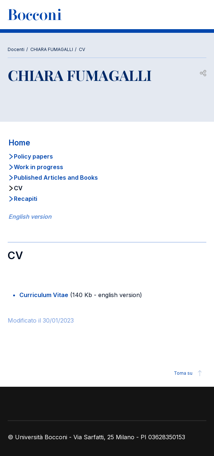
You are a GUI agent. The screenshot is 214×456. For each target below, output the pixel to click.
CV (82, 49)
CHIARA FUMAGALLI (51, 49)
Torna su (189, 373)
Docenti (16, 49)
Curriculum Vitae (43, 295)
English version (29, 216)
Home (19, 142)
